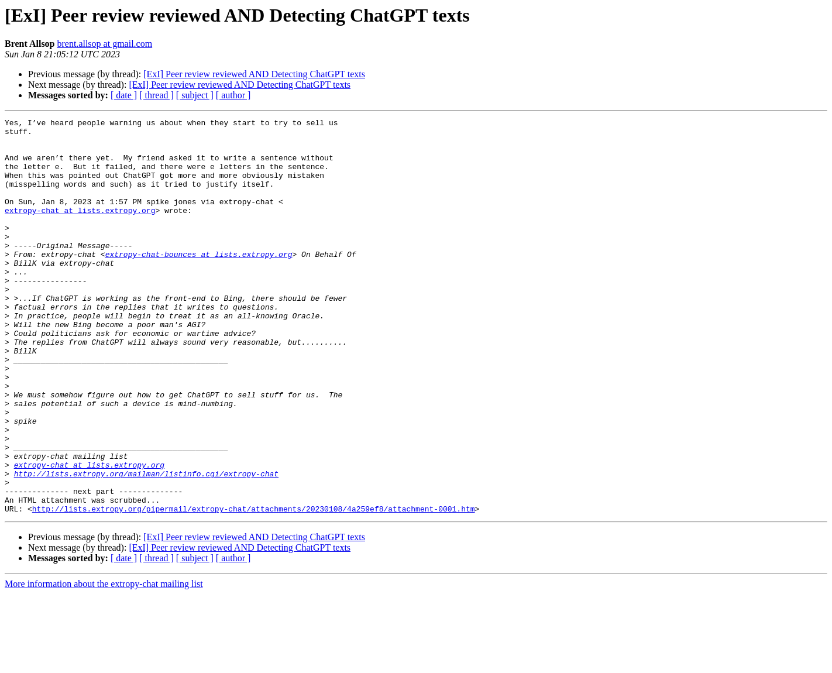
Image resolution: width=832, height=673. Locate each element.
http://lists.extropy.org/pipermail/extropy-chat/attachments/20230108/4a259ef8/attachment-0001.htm (253, 587)
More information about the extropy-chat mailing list (104, 663)
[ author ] (233, 95)
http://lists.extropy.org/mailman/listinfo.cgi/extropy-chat (146, 545)
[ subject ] (195, 95)
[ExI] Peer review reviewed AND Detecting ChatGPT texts (254, 74)
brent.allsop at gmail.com (105, 44)
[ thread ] (156, 95)
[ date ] (124, 95)
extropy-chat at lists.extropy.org (80, 229)
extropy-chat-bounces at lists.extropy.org (199, 282)
